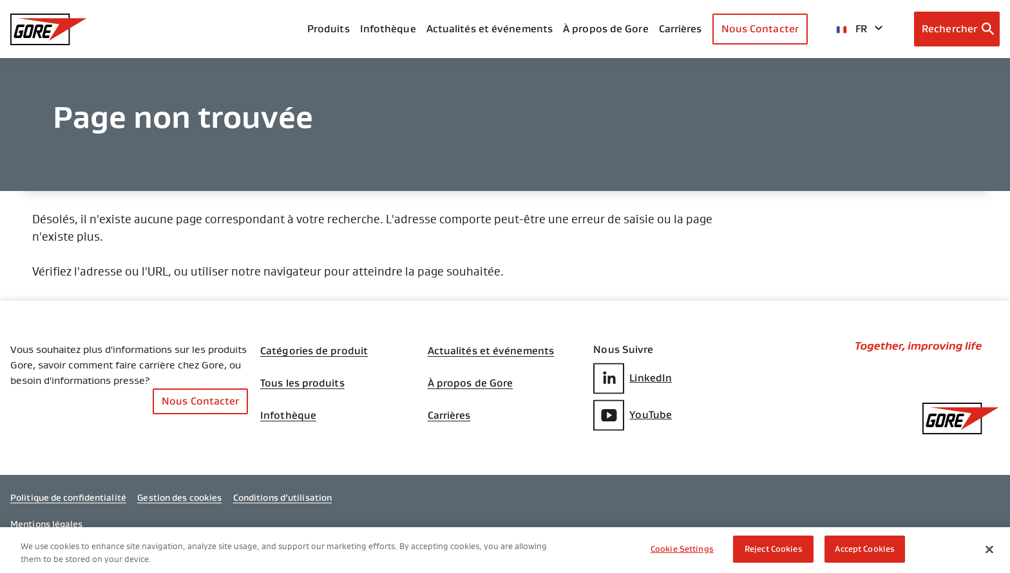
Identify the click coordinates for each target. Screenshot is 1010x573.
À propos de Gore (606, 28)
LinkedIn (632, 378)
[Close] (989, 550)
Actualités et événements (489, 28)
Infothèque (288, 415)
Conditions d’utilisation (282, 497)
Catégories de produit (314, 351)
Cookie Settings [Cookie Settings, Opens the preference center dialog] (682, 550)
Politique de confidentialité (68, 497)
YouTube (632, 415)
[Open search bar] (957, 29)
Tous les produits (302, 383)
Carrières (449, 415)
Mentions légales (46, 524)
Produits (328, 28)
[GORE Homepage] (48, 29)
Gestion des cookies (179, 497)
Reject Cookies (774, 550)
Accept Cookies (865, 550)
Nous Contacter (760, 28)
